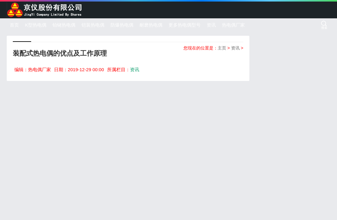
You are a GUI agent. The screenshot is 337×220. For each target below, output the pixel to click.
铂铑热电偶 (64, 25)
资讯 (211, 25)
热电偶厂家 (233, 25)
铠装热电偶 (93, 25)
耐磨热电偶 (151, 25)
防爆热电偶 (122, 25)
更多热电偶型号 (184, 25)
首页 (14, 25)
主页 (222, 48)
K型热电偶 (35, 25)
